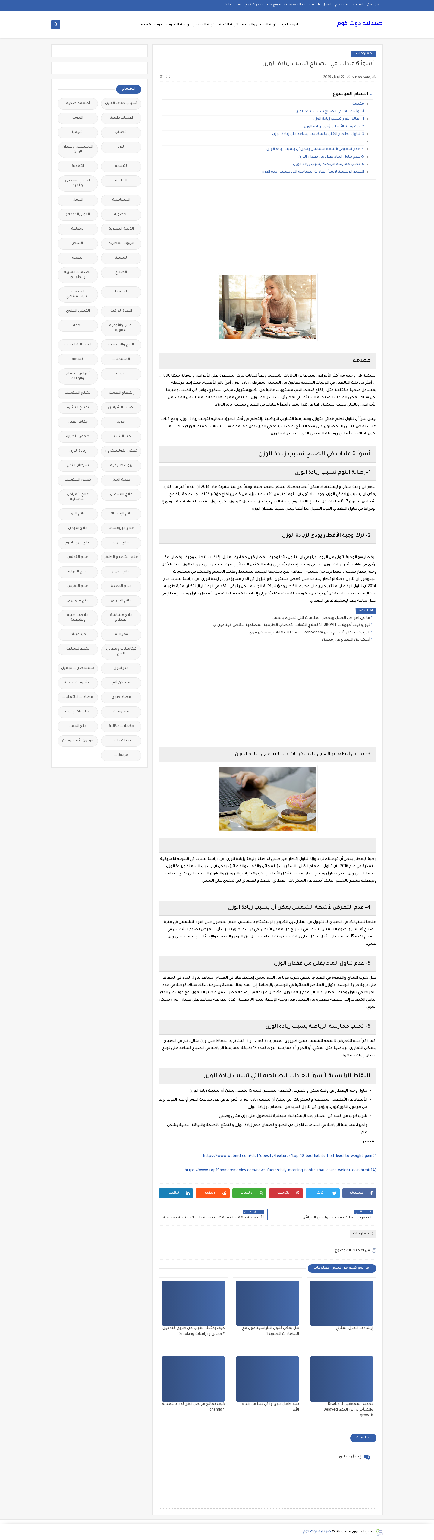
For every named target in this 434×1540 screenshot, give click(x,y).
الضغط (121, 292)
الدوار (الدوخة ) (78, 215)
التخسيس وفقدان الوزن (77, 149)
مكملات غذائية (121, 726)
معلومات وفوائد (78, 712)
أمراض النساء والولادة (78, 376)
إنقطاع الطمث (121, 393)
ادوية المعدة (152, 25)
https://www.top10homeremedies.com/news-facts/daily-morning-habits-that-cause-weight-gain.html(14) (280, 1171)
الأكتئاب (121, 133)
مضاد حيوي (121, 697)
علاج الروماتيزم (77, 543)
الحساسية (121, 200)
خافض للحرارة (78, 437)
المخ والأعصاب (121, 345)
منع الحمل (78, 726)
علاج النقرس (77, 586)
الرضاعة (78, 229)
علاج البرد (78, 514)
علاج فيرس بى (78, 601)
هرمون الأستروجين (78, 741)
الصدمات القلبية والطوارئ (78, 275)
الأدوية (77, 118)
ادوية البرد (289, 25)
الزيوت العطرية (121, 244)
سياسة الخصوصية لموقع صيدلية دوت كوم (279, 5)
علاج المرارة (77, 572)
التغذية (78, 166)
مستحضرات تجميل (77, 668)
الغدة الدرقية (121, 311)
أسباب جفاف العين (121, 104)
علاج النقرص (121, 601)
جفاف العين (78, 422)
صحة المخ (121, 480)
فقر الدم (121, 635)
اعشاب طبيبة (121, 118)
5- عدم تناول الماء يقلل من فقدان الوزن (331, 157)
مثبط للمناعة (78, 649)
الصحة (77, 258)
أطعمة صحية (78, 104)
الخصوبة (121, 215)
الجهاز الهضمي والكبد (78, 183)
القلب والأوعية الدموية (121, 328)
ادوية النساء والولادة (260, 25)
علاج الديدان (78, 528)
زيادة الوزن (77, 451)
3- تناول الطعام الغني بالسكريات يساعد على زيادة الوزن (318, 134)
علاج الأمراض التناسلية (78, 497)
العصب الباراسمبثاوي (78, 294)
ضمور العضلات (78, 480)
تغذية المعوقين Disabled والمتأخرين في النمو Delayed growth (348, 1410)
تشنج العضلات (78, 393)
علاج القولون (77, 557)
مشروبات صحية (78, 683)
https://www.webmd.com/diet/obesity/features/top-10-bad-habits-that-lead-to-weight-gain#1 (289, 1156)
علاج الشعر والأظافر (121, 557)
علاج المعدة (121, 586)
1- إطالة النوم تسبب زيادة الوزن (338, 119)
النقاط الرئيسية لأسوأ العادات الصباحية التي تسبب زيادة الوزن (313, 172)
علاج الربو (121, 543)
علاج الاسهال (121, 495)
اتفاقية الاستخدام (349, 5)
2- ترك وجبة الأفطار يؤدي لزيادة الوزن (334, 127)
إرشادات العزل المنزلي (354, 1328)
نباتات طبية (121, 741)
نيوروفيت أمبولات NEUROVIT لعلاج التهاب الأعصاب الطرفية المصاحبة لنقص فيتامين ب (291, 625)
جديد (121, 422)
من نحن (373, 5)
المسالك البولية (77, 345)
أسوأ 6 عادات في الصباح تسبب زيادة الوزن (329, 112)
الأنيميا (77, 133)
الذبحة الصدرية (121, 229)
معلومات (364, 54)
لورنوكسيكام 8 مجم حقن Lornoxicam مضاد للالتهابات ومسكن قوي (309, 633)
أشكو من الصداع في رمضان (346, 640)
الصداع (121, 273)
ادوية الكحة (228, 25)
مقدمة (358, 104)
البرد (121, 147)
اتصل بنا (324, 5)
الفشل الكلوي (78, 311)
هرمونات (121, 755)
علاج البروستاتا (121, 528)
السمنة (121, 258)
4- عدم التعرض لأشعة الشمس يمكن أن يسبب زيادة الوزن (315, 149)
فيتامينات (78, 635)
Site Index (233, 5)
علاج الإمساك (121, 514)
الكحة (78, 326)
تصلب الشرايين (121, 408)
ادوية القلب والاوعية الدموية (190, 25)
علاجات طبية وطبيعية (78, 617)
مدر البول (121, 668)
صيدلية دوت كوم (360, 24)
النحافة (78, 359)
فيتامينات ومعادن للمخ (121, 651)
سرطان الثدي (78, 466)
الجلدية (121, 181)
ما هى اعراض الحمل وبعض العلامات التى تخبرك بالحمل (321, 618)
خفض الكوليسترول (121, 451)
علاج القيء (121, 572)
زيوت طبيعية (121, 466)
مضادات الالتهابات (77, 697)
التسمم (121, 166)
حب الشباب (121, 437)
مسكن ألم (121, 683)
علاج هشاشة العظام (121, 617)
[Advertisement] (267, 226)
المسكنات (121, 359)
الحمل (78, 200)
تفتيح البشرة (78, 408)
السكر (78, 244)
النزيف (121, 374)
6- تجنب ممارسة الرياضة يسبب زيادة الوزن (328, 165)
